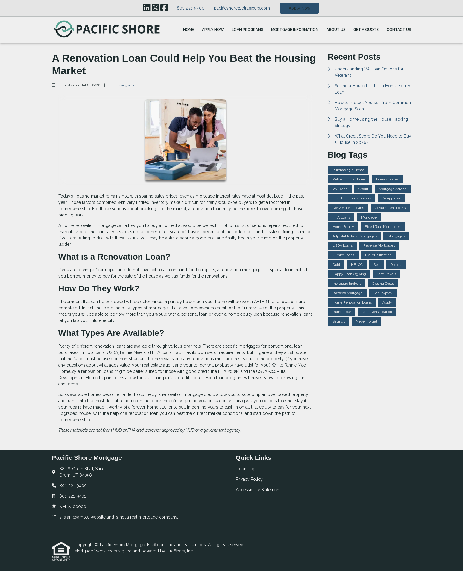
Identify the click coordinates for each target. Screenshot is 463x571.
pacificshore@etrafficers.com (242, 8)
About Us (336, 30)
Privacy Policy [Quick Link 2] (249, 479)
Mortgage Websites (93, 551)
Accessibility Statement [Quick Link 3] (258, 489)
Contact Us (399, 30)
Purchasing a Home (125, 85)
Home (188, 30)
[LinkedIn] (147, 8)
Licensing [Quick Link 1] (245, 468)
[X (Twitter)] (155, 8)
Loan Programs (247, 30)
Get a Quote (366, 30)
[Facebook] (164, 8)
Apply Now (299, 8)
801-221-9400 (190, 8)
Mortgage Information (294, 30)
